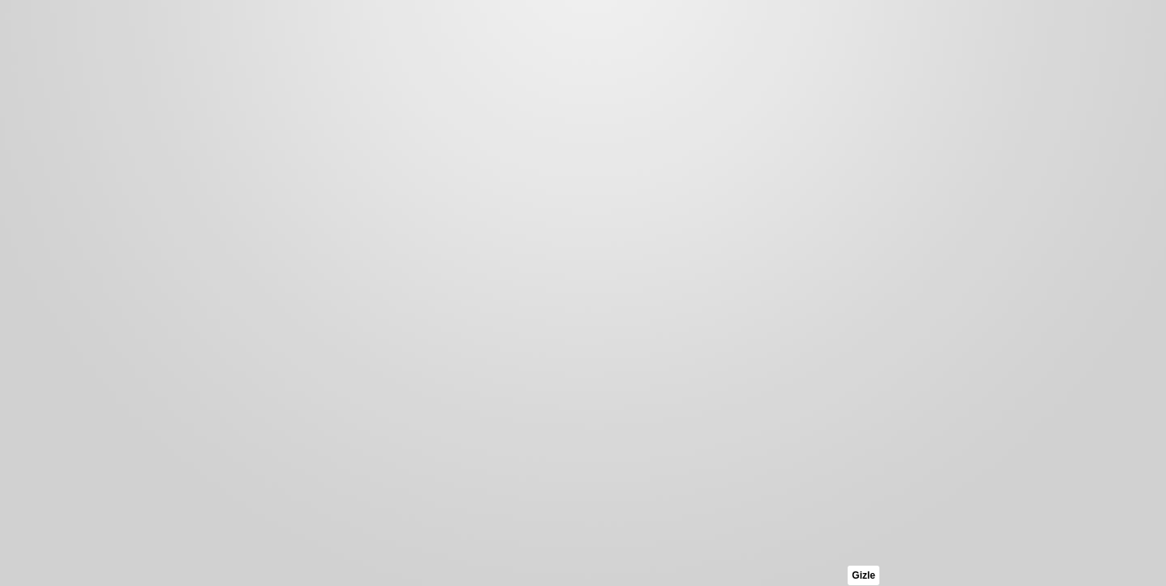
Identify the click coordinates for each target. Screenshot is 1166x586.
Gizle (863, 575)
